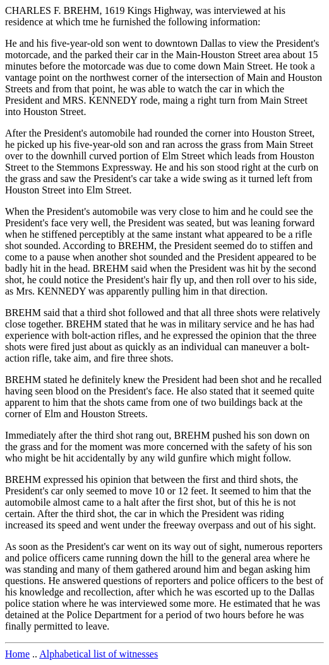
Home (17, 654)
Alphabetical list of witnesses (98, 654)
